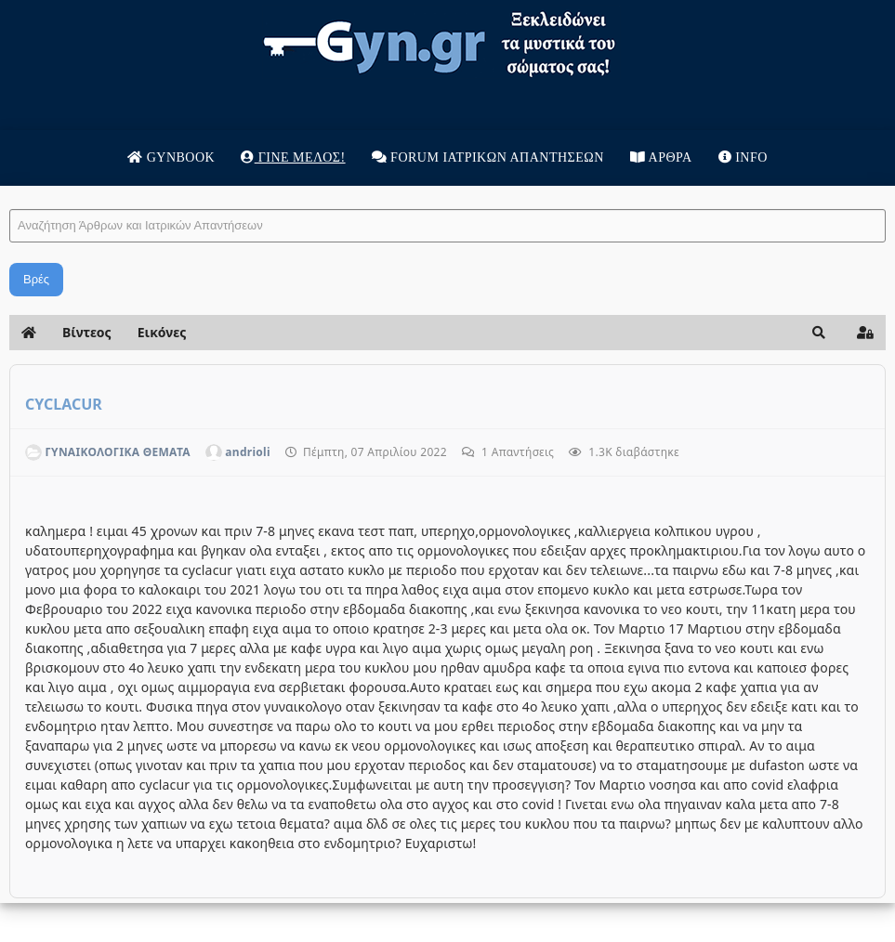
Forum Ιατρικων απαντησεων (488, 157)
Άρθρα (661, 157)
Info (743, 157)
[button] (818, 332)
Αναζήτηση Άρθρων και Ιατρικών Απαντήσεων (9, 190)
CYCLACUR (63, 404)
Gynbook (171, 157)
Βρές (36, 279)
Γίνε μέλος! (293, 157)
